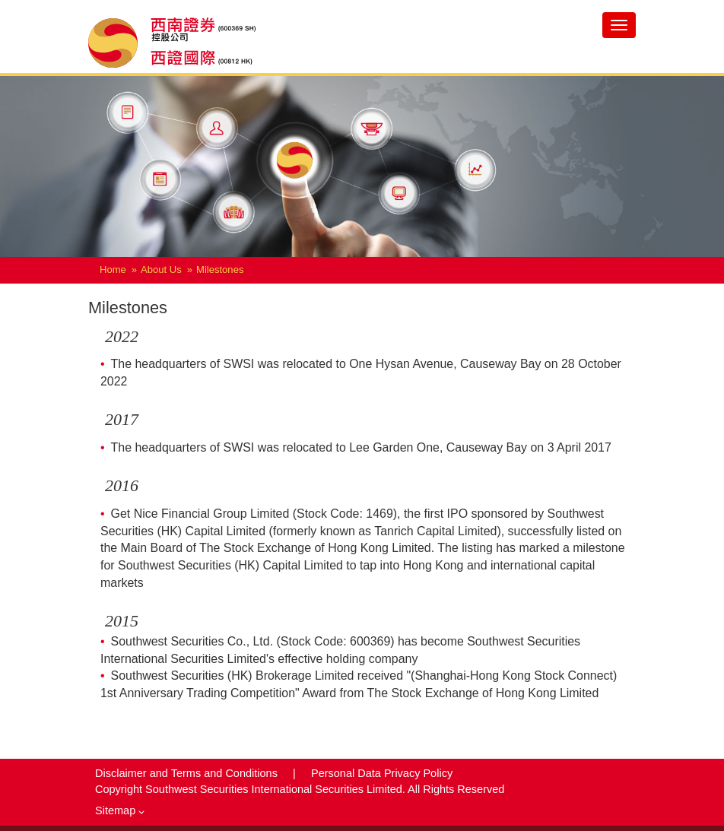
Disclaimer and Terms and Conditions (188, 773)
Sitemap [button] (119, 810)
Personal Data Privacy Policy (381, 773)
